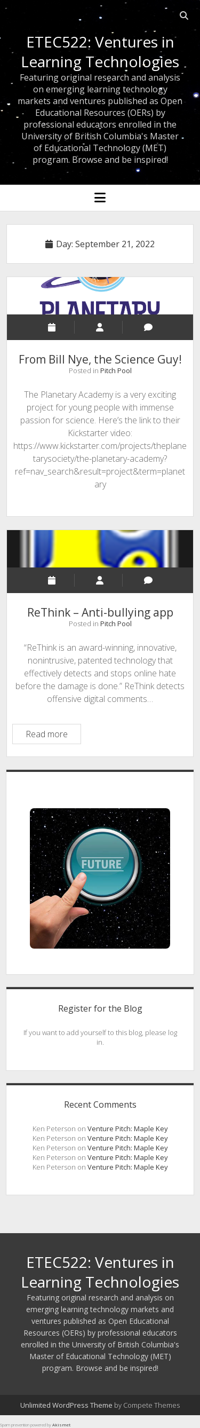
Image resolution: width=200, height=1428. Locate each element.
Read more (53, 735)
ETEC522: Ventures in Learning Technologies (100, 51)
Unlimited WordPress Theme (66, 1405)
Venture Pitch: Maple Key (127, 1128)
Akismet (61, 1424)
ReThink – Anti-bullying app (100, 548)
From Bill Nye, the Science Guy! (100, 295)
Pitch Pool (116, 370)
